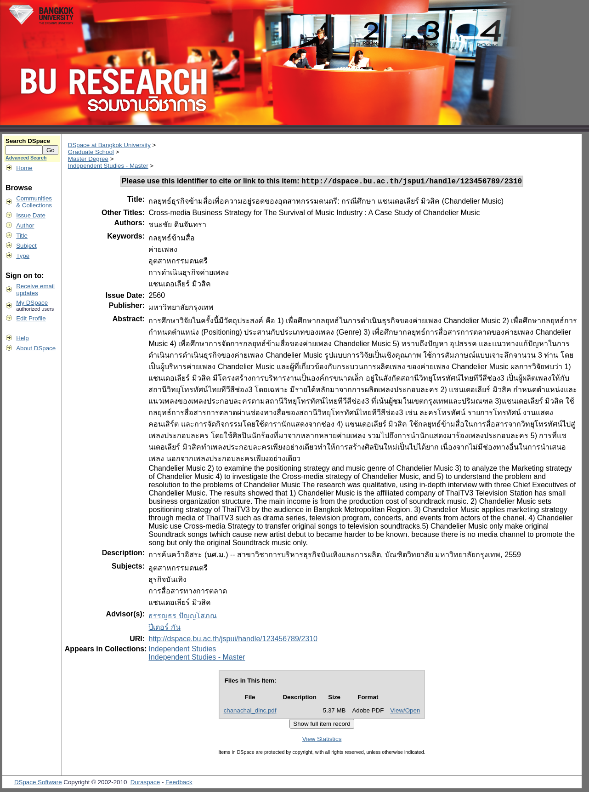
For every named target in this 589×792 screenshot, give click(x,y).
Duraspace (145, 783)
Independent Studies (182, 650)
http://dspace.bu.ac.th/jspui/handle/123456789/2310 (232, 640)
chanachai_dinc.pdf (250, 711)
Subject (26, 245)
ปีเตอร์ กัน (164, 628)
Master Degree (88, 158)
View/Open (405, 711)
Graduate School (91, 151)
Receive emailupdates (35, 289)
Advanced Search (26, 157)
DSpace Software (38, 783)
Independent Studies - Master (108, 165)
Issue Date (30, 215)
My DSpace (32, 302)
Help (22, 338)
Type (22, 255)
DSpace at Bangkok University (109, 145)
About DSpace (36, 348)
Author (25, 225)
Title (22, 235)
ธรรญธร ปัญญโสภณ (182, 617)
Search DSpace (28, 140)
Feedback (179, 783)
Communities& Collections (34, 202)
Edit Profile (30, 318)
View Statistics (322, 740)
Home (24, 168)
